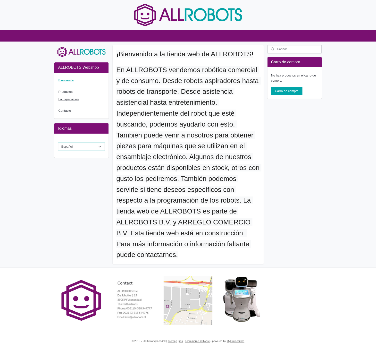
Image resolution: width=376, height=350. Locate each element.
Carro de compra (287, 91)
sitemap (172, 341)
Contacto (64, 110)
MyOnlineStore (235, 341)
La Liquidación (68, 99)
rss (181, 341)
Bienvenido (66, 80)
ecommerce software (197, 341)
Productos (65, 92)
